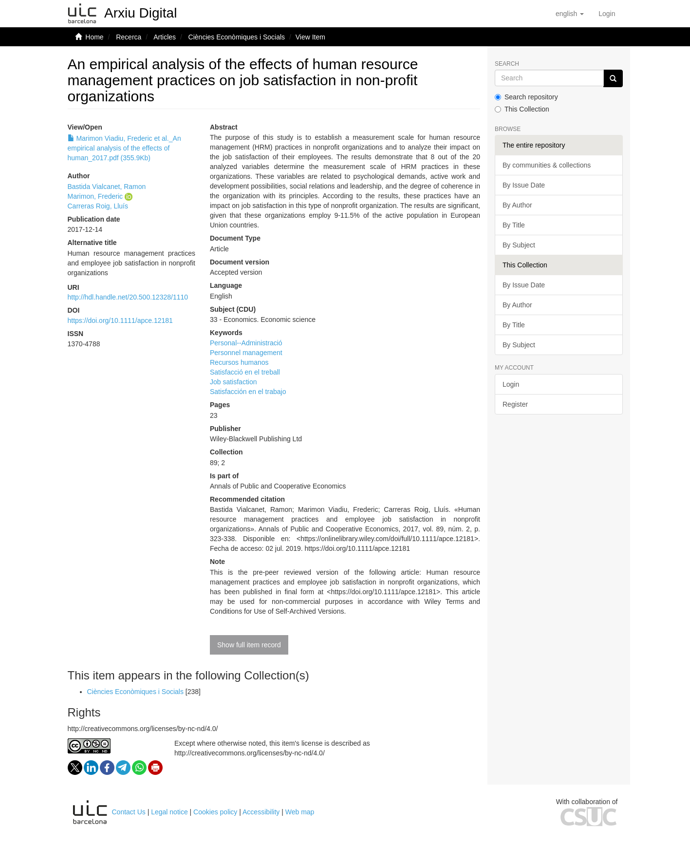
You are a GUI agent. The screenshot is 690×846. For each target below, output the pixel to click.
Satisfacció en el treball (245, 372)
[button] (569, 13)
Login (511, 384)
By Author (517, 205)
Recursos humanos (239, 362)
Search (507, 64)
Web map (300, 812)
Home (94, 37)
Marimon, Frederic (95, 196)
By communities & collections (547, 165)
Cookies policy (215, 812)
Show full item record (249, 645)
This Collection (522, 109)
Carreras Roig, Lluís (98, 206)
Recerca (128, 37)
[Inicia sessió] (606, 13)
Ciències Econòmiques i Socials (236, 37)
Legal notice (169, 812)
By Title (514, 225)
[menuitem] (606, 13)
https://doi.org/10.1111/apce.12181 (120, 320)
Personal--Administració (246, 343)
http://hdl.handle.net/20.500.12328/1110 (128, 297)
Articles (164, 37)
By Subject (519, 245)
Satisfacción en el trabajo (248, 391)
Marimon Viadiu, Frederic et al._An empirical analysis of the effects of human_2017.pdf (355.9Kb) (124, 148)
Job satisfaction (233, 382)
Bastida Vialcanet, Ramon (107, 186)
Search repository (526, 97)
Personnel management (246, 353)
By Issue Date (524, 185)
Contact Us (129, 812)
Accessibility (261, 812)
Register (515, 404)
